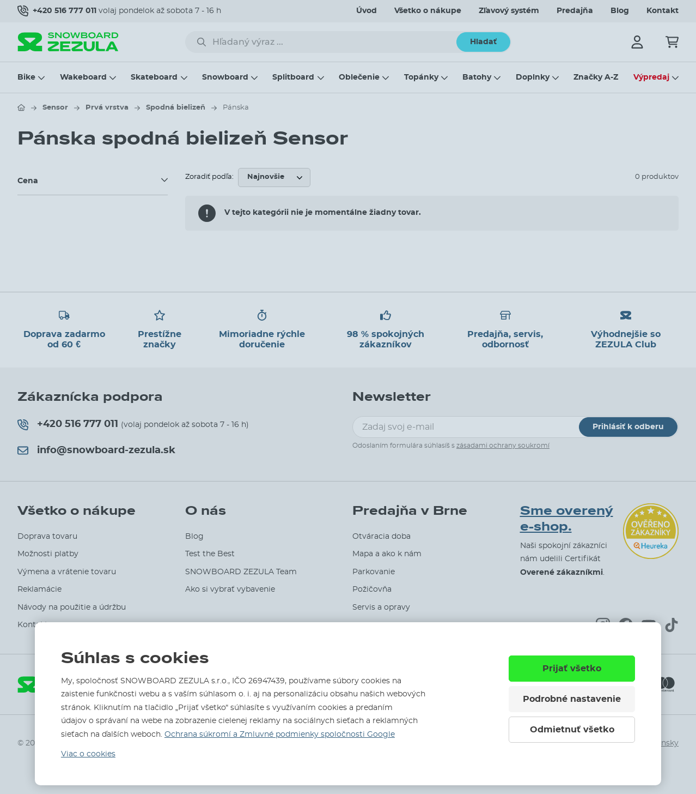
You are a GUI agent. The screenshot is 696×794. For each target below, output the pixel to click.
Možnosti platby (47, 554)
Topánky (421, 77)
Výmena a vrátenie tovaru (66, 572)
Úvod (366, 11)
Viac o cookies (88, 754)
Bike (26, 77)
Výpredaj (651, 77)
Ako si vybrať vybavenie (230, 589)
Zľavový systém (509, 11)
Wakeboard (83, 77)
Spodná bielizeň (175, 107)
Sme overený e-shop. (566, 518)
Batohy (476, 77)
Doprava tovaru (47, 536)
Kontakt (662, 11)
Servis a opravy (381, 607)
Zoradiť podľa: (209, 177)
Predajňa (575, 11)
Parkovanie (373, 572)
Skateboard (154, 77)
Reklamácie (39, 589)
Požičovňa (372, 589)
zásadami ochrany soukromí (503, 445)
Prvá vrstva (107, 107)
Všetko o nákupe (427, 11)
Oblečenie (359, 77)
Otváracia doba (381, 536)
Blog (619, 11)
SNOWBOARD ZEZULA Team (241, 572)
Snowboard (225, 77)
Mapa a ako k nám (387, 554)
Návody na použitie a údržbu (71, 607)
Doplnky (533, 77)
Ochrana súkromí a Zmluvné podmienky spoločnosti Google (279, 734)
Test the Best (210, 554)
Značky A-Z (595, 77)
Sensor (55, 107)
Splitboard (293, 77)
